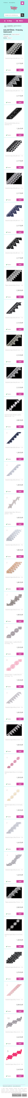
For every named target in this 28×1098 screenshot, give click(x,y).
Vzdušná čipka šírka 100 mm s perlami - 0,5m (13, 512)
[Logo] (14, 8)
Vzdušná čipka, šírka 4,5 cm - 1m (14, 1032)
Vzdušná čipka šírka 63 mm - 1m (14, 609)
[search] (22, 15)
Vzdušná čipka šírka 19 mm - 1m (14, 999)
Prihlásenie (6, 2)
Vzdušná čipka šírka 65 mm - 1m (14, 545)
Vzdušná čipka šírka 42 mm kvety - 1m (14, 772)
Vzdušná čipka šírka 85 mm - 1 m (14, 58)
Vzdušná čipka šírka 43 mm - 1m (14, 707)
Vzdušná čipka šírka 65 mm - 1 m (14, 317)
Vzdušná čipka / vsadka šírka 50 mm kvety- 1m (13, 675)
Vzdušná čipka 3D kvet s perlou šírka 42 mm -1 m (13, 415)
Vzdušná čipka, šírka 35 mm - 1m (14, 837)
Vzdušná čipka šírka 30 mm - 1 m (14, 447)
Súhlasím (24, 1095)
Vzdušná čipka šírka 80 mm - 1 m (14, 90)
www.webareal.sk (17, 1086)
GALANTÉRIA (10, 25)
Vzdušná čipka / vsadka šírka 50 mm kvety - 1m (13, 642)
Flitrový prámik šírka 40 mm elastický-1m (12, 123)
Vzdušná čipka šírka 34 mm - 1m (14, 870)
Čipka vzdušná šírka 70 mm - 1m (14, 902)
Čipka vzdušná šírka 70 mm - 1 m (14, 285)
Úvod (5, 25)
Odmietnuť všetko (16, 1095)
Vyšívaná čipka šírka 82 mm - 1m (14, 967)
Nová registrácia (12, 2)
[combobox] (16, 34)
